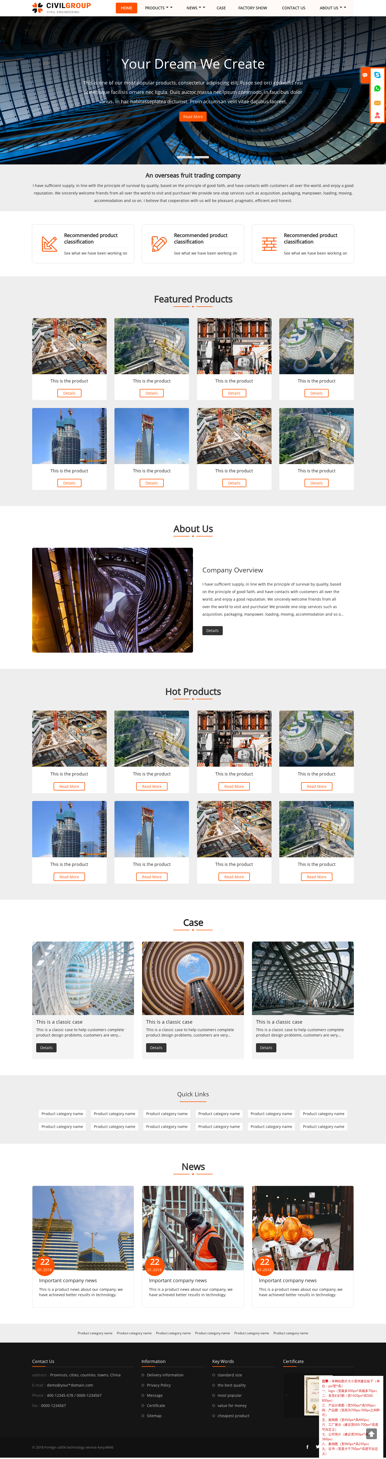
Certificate (156, 1406)
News (196, 7)
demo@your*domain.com (70, 1386)
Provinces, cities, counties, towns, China (85, 1376)
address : (40, 1376)
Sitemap (154, 1417)
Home (126, 7)
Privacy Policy (159, 1386)
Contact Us (293, 7)
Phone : (39, 1396)
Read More (193, 116)
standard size (230, 1376)
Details (69, 394)
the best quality (232, 1386)
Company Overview (234, 572)
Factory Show (253, 7)
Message (155, 1396)
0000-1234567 (53, 1406)
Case (221, 7)
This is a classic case (59, 1023)
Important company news (68, 1281)
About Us (333, 7)
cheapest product (233, 1417)
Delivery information (165, 1376)
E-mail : (39, 1386)
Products (159, 7)
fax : (36, 1406)
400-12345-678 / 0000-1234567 (74, 1396)
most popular (230, 1396)
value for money (232, 1406)
